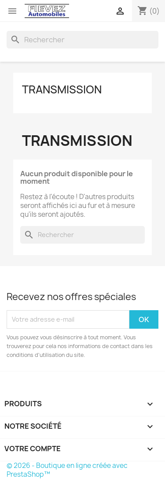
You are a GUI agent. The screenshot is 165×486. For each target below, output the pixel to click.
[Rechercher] (82, 39)
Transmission (62, 89)
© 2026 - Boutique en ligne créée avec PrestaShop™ (67, 470)
